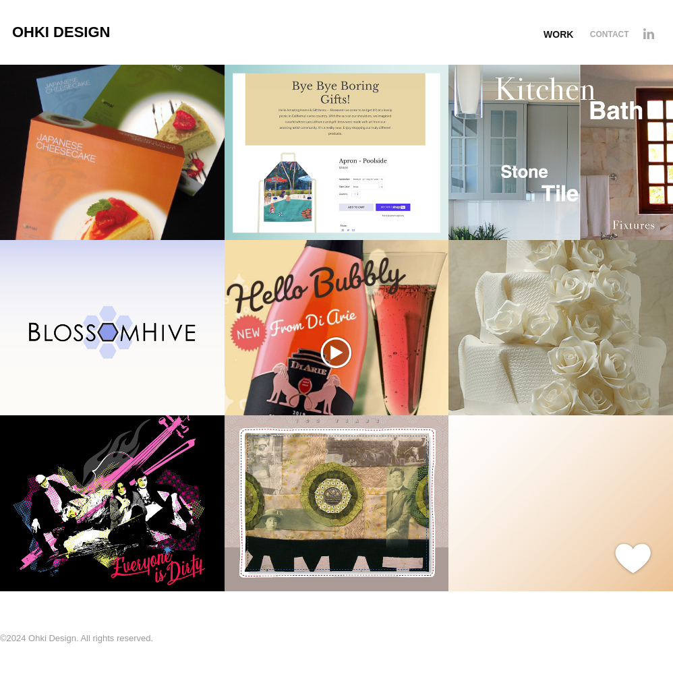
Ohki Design (61, 32)
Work (558, 34)
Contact (609, 34)
